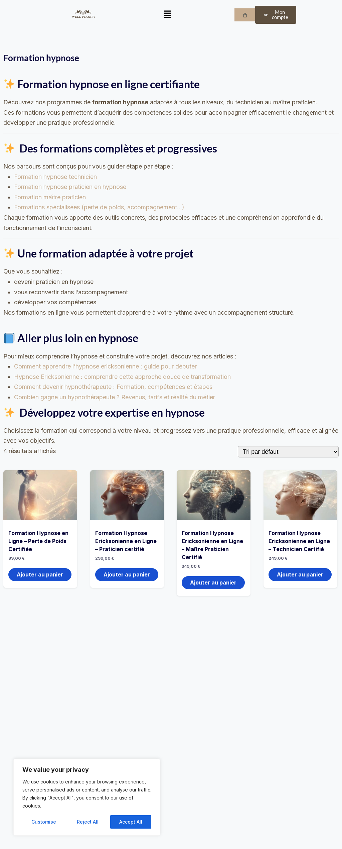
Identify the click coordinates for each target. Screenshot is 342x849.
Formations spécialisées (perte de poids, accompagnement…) (99, 207)
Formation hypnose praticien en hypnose (70, 186)
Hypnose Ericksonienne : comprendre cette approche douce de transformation (122, 376)
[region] (86, 797)
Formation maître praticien (50, 197)
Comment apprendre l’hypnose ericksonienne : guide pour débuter (105, 366)
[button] (167, 15)
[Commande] (288, 451)
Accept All (130, 822)
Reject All (88, 822)
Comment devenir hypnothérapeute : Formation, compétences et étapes (113, 386)
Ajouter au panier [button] (40, 574)
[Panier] (244, 14)
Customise (43, 822)
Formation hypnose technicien (55, 176)
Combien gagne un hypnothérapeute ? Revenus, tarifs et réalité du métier (114, 397)
